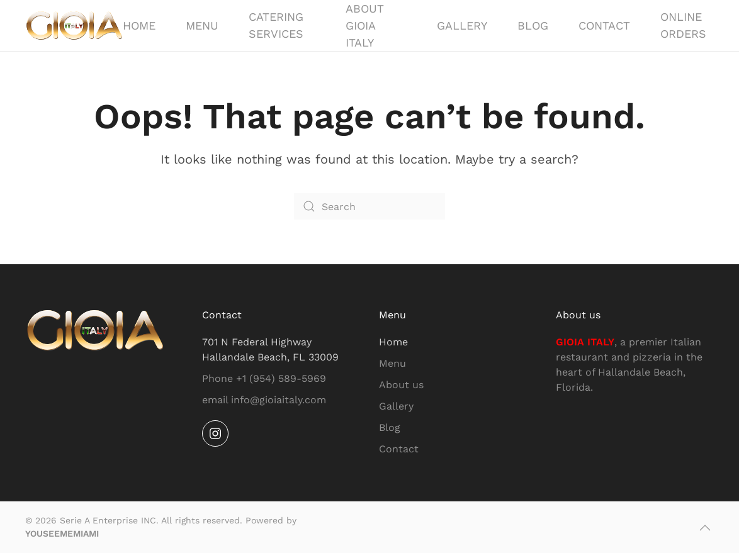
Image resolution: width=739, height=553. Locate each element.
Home (139, 25)
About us (401, 385)
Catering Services (276, 25)
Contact (604, 25)
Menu (202, 25)
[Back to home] (74, 26)
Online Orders (683, 25)
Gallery (462, 25)
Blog (532, 25)
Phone (264, 378)
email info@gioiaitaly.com (264, 400)
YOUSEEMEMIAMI (62, 533)
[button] (705, 528)
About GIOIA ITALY (365, 25)
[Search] (369, 206)
